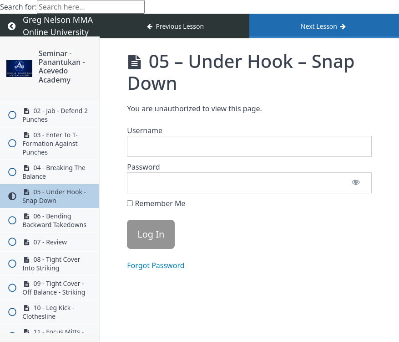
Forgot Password (155, 265)
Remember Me (156, 203)
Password (143, 167)
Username (144, 130)
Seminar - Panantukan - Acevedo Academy (62, 66)
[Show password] (356, 182)
